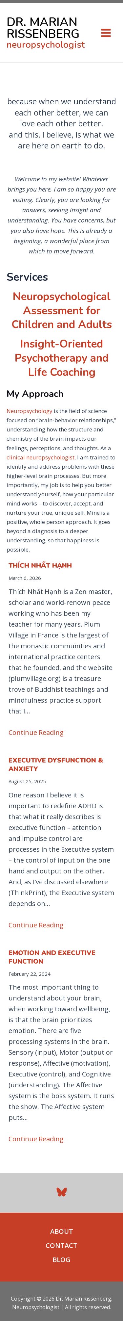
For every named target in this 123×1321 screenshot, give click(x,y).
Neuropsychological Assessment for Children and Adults (61, 310)
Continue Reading (36, 732)
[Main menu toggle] (105, 32)
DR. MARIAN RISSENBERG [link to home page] (43, 28)
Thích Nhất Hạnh (40, 565)
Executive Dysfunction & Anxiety (56, 764)
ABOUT (61, 1231)
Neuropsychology (29, 411)
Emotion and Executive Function (52, 957)
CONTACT (61, 1245)
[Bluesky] (61, 1192)
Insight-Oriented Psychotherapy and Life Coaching (61, 358)
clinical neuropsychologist (40, 457)
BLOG (61, 1259)
